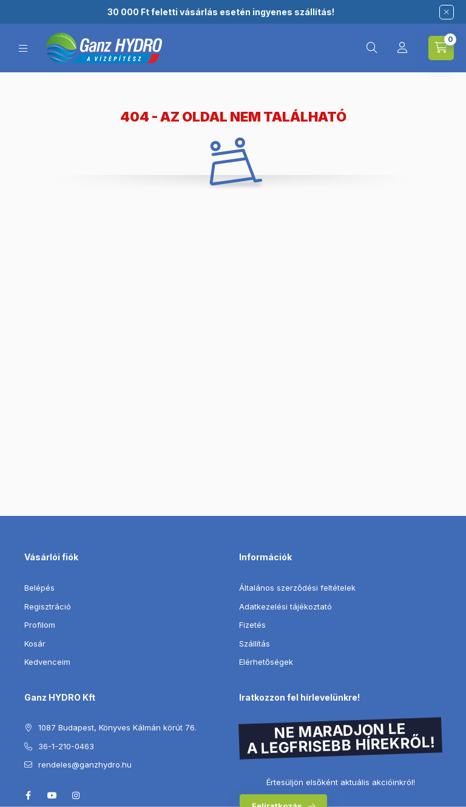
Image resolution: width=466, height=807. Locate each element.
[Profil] (402, 48)
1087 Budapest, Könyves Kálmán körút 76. (117, 727)
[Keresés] (372, 48)
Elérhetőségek (266, 662)
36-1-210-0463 (66, 746)
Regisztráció (47, 606)
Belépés (39, 587)
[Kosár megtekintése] (441, 48)
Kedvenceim (47, 662)
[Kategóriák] (23, 48)
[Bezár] (446, 12)
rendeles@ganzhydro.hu (85, 764)
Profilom (39, 625)
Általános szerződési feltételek (297, 587)
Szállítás (254, 643)
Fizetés (252, 625)
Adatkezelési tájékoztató (285, 606)
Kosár (35, 643)
